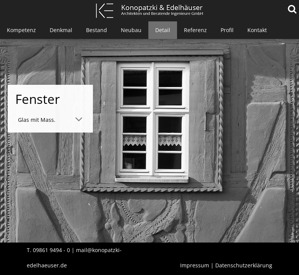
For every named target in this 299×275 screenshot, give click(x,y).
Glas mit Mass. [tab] (36, 119)
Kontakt (257, 30)
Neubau (131, 30)
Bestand (96, 30)
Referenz (195, 30)
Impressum (194, 265)
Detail (162, 30)
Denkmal (61, 30)
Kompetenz (21, 30)
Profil (227, 30)
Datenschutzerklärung (243, 265)
